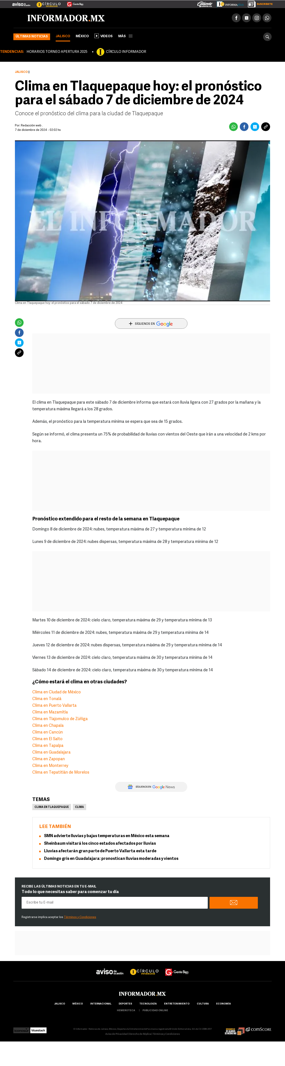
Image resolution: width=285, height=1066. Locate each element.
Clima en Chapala (48, 726)
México (82, 36)
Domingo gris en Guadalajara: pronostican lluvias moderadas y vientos (111, 859)
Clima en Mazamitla (50, 712)
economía (223, 1004)
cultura (203, 1004)
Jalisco (63, 36)
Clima (79, 807)
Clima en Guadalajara (51, 752)
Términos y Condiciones (80, 917)
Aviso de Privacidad (116, 1034)
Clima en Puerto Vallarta (54, 706)
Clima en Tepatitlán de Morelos (60, 772)
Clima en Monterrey (50, 766)
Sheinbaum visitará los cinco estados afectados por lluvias (100, 844)
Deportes (125, 1004)
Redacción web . (32, 125)
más (125, 36)
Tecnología (148, 1004)
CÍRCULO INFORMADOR (126, 52)
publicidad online (155, 1010)
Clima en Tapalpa (47, 746)
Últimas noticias (32, 36)
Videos (103, 36)
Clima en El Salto (47, 739)
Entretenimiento (176, 1004)
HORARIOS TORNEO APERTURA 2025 (56, 52)
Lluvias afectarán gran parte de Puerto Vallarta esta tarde (100, 851)
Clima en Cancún (47, 732)
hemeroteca (126, 1010)
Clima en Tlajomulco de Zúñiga (60, 719)
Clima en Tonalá (46, 699)
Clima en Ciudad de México (56, 692)
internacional (100, 1004)
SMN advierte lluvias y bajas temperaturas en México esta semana (106, 836)
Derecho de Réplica (140, 1034)
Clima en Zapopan (48, 759)
